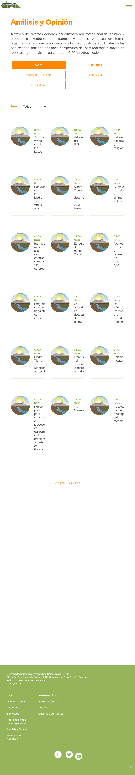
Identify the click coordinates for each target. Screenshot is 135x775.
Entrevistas (38, 85)
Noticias (43, 707)
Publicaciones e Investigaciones (16, 721)
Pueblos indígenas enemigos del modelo (117, 414)
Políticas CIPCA (47, 701)
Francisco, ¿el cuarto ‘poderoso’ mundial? (78, 364)
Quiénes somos (16, 701)
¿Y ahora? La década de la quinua (78, 312)
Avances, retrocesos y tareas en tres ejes (117, 254)
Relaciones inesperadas (117, 358)
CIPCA (11, 5)
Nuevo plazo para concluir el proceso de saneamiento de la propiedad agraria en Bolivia (38, 428)
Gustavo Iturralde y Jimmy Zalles (117, 194)
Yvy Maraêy (78, 408)
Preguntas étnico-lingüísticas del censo (38, 311)
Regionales (13, 707)
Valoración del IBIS (78, 140)
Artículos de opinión (38, 75)
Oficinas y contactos (51, 713)
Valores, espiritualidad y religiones (117, 142)
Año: (14, 106)
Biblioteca (13, 713)
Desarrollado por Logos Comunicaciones (130, 767)
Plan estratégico (48, 695)
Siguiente (74, 482)
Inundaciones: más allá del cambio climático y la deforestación (38, 256)
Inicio (10, 695)
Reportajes (95, 75)
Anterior (60, 482)
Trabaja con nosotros (14, 737)
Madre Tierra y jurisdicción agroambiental (38, 364)
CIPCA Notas (95, 65)
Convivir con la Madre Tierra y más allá (38, 197)
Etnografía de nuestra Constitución (78, 249)
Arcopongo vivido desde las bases (38, 144)
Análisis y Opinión (18, 729)
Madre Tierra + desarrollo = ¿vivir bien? (78, 197)
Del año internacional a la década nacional (117, 312)
